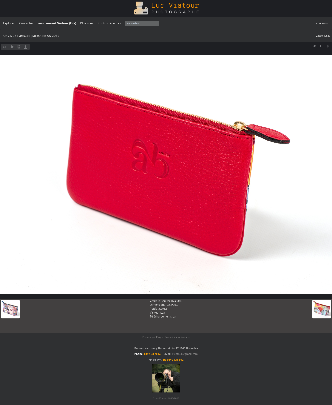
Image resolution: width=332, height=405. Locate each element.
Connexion (322, 23)
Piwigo (159, 337)
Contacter (26, 23)
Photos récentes (109, 23)
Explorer (9, 23)
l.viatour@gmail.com (185, 354)
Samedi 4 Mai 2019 (172, 301)
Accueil (7, 36)
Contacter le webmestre (177, 337)
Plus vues (86, 23)
